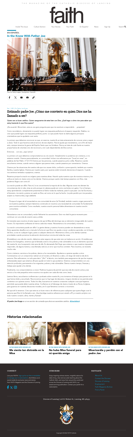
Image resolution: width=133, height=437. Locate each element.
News (96, 27)
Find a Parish (100, 390)
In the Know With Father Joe (26, 36)
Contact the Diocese (103, 378)
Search (122, 27)
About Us (98, 375)
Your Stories (55, 27)
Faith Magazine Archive (103, 387)
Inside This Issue (22, 27)
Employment (100, 384)
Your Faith (70, 27)
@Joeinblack (75, 301)
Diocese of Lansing (102, 381)
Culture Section (39, 27)
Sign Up (107, 27)
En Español (84, 27)
